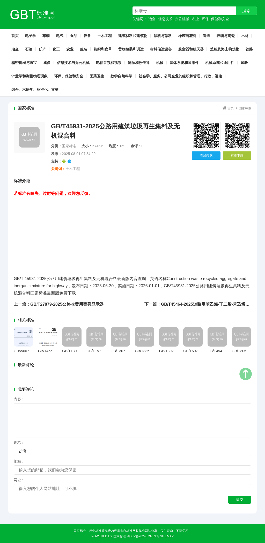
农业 (195, 19)
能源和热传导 (139, 63)
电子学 (30, 36)
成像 (46, 63)
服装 (83, 49)
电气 (59, 36)
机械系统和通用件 (219, 63)
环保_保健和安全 (215, 19)
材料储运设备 (161, 49)
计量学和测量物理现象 (29, 76)
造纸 (206, 36)
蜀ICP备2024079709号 (143, 536)
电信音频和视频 (108, 63)
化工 (56, 49)
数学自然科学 (121, 76)
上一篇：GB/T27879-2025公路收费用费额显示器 (59, 304)
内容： (19, 399)
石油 (28, 49)
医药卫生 (97, 76)
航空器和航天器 (191, 49)
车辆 (46, 36)
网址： (19, 480)
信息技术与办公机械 (73, 63)
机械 (159, 63)
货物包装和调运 (131, 49)
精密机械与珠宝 (24, 63)
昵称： (19, 443)
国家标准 (245, 108)
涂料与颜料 (163, 36)
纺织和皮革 (103, 49)
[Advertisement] (132, 233)
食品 (73, 36)
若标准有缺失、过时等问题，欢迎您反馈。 (53, 193)
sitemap (167, 536)
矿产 (42, 49)
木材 (244, 36)
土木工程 (104, 36)
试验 (244, 63)
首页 (15, 36)
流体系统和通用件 (184, 63)
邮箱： (19, 461)
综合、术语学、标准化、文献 (34, 89)
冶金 (152, 19)
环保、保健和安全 (68, 76)
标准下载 (237, 155)
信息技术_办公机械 (173, 19)
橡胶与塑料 (187, 36)
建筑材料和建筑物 (132, 36)
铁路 (249, 49)
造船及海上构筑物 (224, 49)
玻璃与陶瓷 (226, 36)
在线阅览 (206, 155)
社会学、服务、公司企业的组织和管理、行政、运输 (180, 76)
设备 (87, 36)
